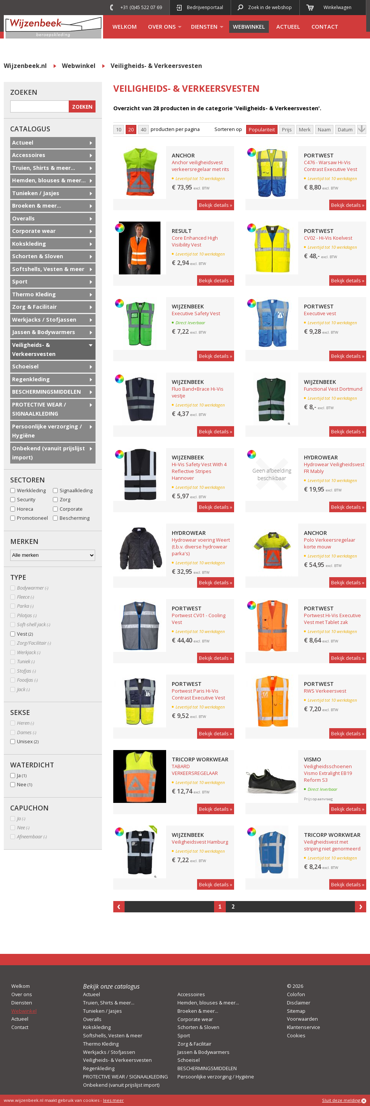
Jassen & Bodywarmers (43, 332)
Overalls (23, 218)
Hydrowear (321, 457)
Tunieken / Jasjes (35, 193)
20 (131, 129)
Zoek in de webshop (270, 7)
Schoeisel (25, 366)
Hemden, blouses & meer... (49, 180)
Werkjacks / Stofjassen (44, 319)
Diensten (204, 26)
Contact (324, 26)
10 (118, 129)
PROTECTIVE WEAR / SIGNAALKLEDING (39, 409)
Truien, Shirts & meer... (43, 167)
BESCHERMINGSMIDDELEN (46, 391)
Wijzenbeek (188, 306)
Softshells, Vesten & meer (48, 269)
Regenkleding (31, 379)
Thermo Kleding (34, 294)
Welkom (125, 26)
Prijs (287, 129)
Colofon (296, 994)
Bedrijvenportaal (205, 7)
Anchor (183, 155)
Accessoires (28, 155)
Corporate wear (33, 230)
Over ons (162, 26)
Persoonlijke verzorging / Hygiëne (47, 431)
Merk (305, 129)
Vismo (312, 759)
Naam (324, 129)
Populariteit (262, 129)
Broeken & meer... (36, 205)
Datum (345, 129)
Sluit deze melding (344, 1100)
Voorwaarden (302, 1018)
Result (182, 230)
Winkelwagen (338, 7)
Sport (20, 281)
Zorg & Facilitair (34, 306)
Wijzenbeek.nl (25, 66)
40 (143, 129)
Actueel (288, 26)
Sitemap (296, 1010)
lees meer (113, 1100)
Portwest (319, 155)
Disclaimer (298, 1002)
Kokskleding (29, 243)
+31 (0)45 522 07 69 (141, 7)
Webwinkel (249, 26)
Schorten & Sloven (37, 256)
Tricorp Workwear (200, 759)
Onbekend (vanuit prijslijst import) (48, 453)
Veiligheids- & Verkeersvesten (156, 66)
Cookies (296, 1035)
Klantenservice (303, 1027)
